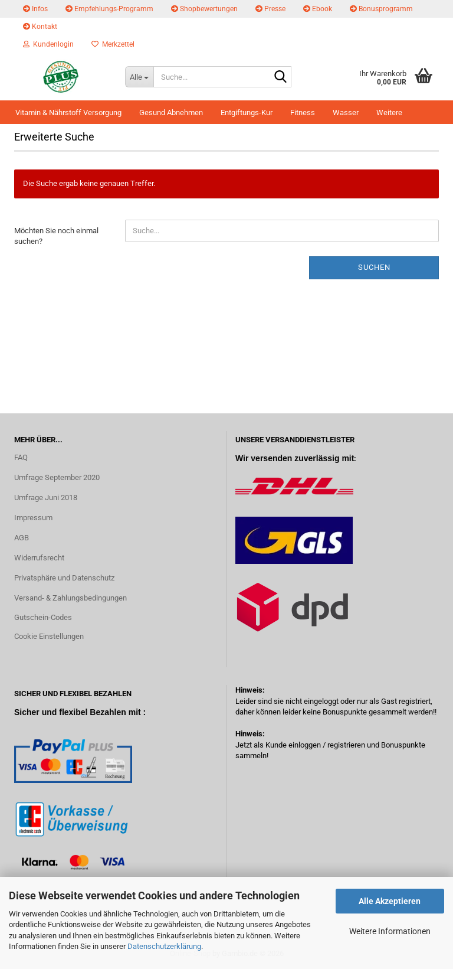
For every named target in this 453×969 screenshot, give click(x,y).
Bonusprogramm (381, 9)
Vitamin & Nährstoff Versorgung (68, 112)
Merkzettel (112, 44)
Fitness (302, 112)
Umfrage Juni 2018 (45, 497)
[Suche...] (139, 76)
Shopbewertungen (204, 9)
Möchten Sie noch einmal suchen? (56, 236)
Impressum (33, 517)
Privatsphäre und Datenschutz (64, 577)
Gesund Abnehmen (171, 112)
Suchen (374, 267)
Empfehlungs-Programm (109, 9)
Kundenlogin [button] (48, 44)
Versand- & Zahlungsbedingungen (70, 597)
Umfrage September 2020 (57, 477)
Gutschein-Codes (43, 617)
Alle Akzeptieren (390, 901)
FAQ (21, 457)
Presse (270, 9)
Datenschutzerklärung (164, 946)
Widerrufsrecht (39, 557)
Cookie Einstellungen (49, 636)
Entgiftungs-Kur (247, 112)
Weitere (389, 112)
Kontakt (40, 26)
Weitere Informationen (390, 931)
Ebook (317, 9)
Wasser (346, 112)
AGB (21, 537)
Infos (35, 9)
